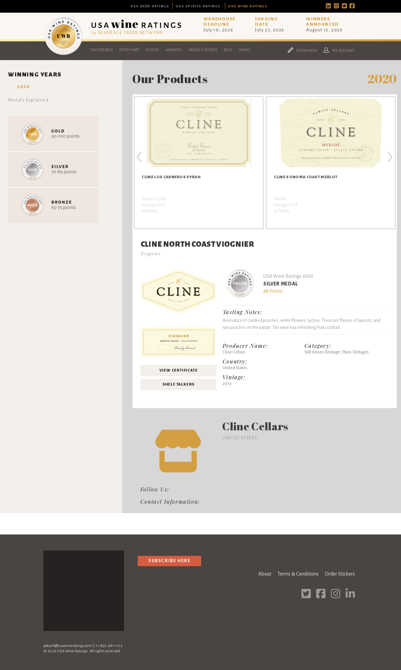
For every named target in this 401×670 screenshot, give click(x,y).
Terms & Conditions (297, 574)
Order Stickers (203, 50)
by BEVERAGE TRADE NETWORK (127, 32)
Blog (228, 50)
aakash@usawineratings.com (67, 646)
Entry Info (129, 50)
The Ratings (101, 50)
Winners (173, 50)
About (264, 574)
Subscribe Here (169, 560)
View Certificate (178, 370)
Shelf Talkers (178, 384)
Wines (244, 50)
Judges (152, 50)
